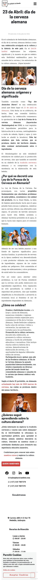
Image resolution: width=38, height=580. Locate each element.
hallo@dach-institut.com (20, 478)
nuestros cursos (10, 455)
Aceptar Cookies (19, 575)
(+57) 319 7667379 (18, 482)
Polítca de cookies (9, 570)
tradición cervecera (27, 163)
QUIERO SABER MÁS (11, 464)
